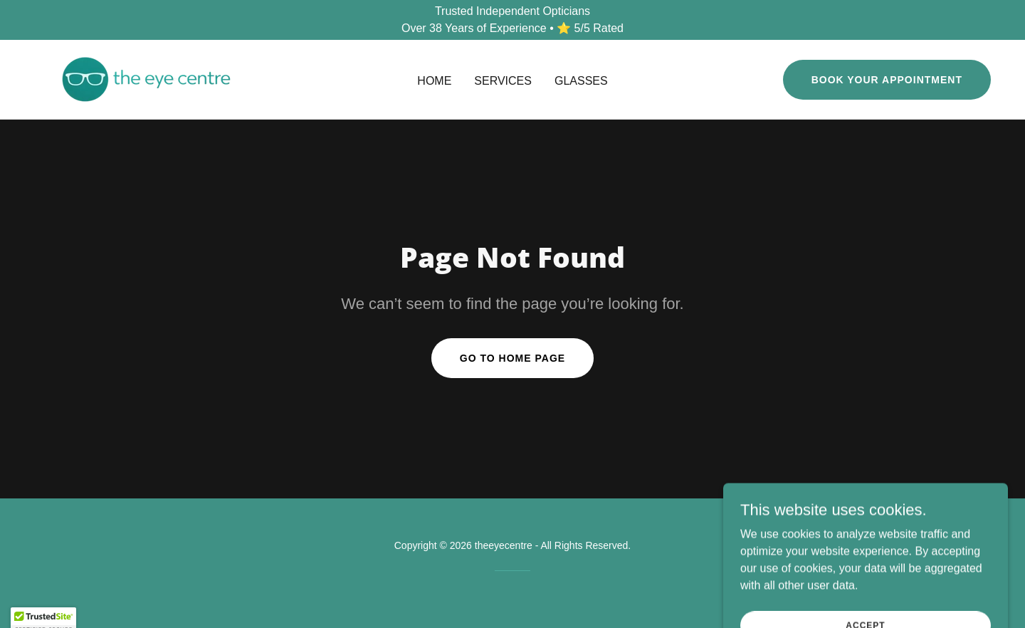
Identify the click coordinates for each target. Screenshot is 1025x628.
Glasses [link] (581, 81)
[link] (146, 79)
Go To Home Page (512, 358)
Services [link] (503, 81)
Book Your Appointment (886, 79)
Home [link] (434, 81)
